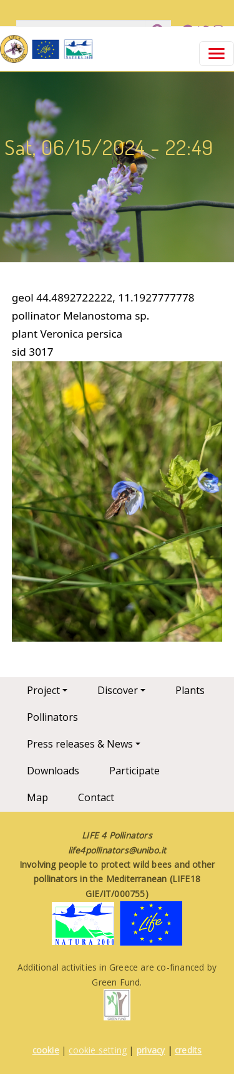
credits (188, 1050)
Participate (134, 770)
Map (37, 797)
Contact (96, 797)
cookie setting (98, 1050)
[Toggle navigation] (216, 53)
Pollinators (52, 717)
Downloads (53, 770)
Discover (117, 690)
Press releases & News (80, 744)
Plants (190, 690)
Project (43, 690)
